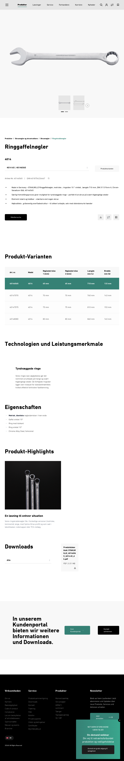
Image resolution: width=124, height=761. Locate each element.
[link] (77, 630)
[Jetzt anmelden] (104, 717)
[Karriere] (78, 5)
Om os (7, 698)
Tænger (58, 711)
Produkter (8, 138)
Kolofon (31, 715)
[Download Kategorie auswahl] (28, 561)
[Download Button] (101, 217)
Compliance (9, 712)
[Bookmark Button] (116, 217)
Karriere (8, 702)
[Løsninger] (37, 5)
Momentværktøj (61, 698)
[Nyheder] (91, 5)
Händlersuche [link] (16, 217)
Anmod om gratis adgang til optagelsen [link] (98, 750)
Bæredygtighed (11, 705)
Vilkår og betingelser (36, 722)
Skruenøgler (45, 138)
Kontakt (31, 705)
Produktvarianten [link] (107, 169)
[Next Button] (87, 105)
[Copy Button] (48, 178)
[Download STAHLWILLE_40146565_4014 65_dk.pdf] (75, 568)
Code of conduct (11, 708)
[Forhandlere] (64, 5)
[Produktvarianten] (47, 168)
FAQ (30, 712)
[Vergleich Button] (112, 5)
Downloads (32, 702)
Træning (31, 708)
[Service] (50, 5)
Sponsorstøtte (10, 722)
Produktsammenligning (38, 698)
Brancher (8, 728)
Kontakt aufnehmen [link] (108, 630)
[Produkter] (22, 5)
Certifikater (32, 725)
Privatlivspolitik (34, 719)
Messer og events (12, 725)
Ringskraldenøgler (59, 138)
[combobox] (47, 168)
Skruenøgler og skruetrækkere (26, 138)
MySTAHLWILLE (34, 729)
